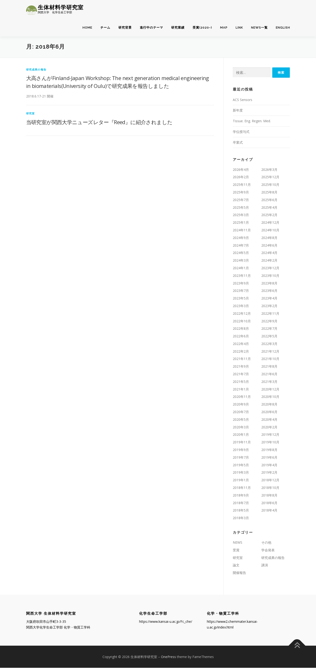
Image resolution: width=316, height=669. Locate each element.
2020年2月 (269, 428)
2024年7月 (241, 246)
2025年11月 (242, 185)
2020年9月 (241, 405)
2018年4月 (269, 511)
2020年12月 (270, 390)
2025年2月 (269, 216)
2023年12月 (270, 269)
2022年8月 (241, 329)
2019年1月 (241, 481)
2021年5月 (241, 382)
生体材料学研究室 (60, 7)
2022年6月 (241, 337)
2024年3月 (241, 261)
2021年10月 (270, 360)
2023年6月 (269, 291)
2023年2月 (269, 307)
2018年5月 (241, 511)
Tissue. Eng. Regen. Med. (252, 122)
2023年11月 (242, 276)
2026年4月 (241, 170)
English (283, 28)
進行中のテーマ (151, 28)
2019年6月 (269, 458)
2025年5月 (241, 208)
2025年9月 (241, 193)
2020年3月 (241, 428)
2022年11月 (270, 314)
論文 (236, 566)
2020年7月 (241, 413)
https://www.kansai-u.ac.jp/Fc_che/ (165, 622)
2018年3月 (241, 519)
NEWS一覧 (259, 28)
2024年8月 (269, 239)
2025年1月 (241, 223)
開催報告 (239, 574)
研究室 (30, 114)
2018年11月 (242, 489)
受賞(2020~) (202, 28)
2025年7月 (241, 201)
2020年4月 (269, 420)
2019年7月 (241, 458)
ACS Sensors (242, 100)
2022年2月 (241, 352)
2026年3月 (269, 170)
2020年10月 (270, 397)
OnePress (168, 657)
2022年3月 (269, 345)
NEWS (237, 543)
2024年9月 (241, 239)
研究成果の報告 (36, 70)
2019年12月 (270, 435)
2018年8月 (269, 496)
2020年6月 (269, 413)
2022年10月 (242, 322)
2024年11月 (242, 231)
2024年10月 (270, 231)
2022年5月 (269, 337)
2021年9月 (241, 367)
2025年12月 (270, 178)
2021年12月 (270, 352)
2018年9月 (241, 496)
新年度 (238, 111)
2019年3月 (241, 473)
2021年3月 (269, 382)
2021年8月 (269, 367)
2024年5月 (241, 254)
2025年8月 (269, 193)
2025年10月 (270, 185)
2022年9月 (269, 322)
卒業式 (238, 143)
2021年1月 (241, 390)
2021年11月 (242, 360)
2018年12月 (270, 481)
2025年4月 (269, 208)
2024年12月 (270, 223)
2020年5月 (241, 420)
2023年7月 (241, 291)
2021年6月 (269, 375)
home (87, 28)
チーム (105, 28)
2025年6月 (269, 201)
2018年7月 (241, 504)
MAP (224, 28)
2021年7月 (241, 375)
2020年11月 (242, 397)
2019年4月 (269, 466)
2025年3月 (241, 216)
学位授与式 (241, 133)
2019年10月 (270, 443)
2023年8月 (269, 284)
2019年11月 (242, 443)
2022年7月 (269, 329)
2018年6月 (269, 504)
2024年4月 (269, 254)
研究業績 (178, 28)
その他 (266, 543)
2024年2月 (269, 261)
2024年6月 (269, 246)
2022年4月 (241, 345)
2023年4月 (269, 299)
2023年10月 (270, 276)
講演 (264, 566)
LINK (239, 28)
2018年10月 (270, 489)
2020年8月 (269, 405)
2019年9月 (241, 451)
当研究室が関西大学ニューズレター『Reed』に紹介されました (99, 123)
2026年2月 (241, 178)
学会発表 (268, 551)
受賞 (236, 551)
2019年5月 (241, 466)
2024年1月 (241, 269)
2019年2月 (269, 473)
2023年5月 (241, 299)
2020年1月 (241, 435)
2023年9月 (241, 284)
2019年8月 (269, 451)
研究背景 (125, 28)
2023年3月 (241, 307)
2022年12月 (242, 314)
